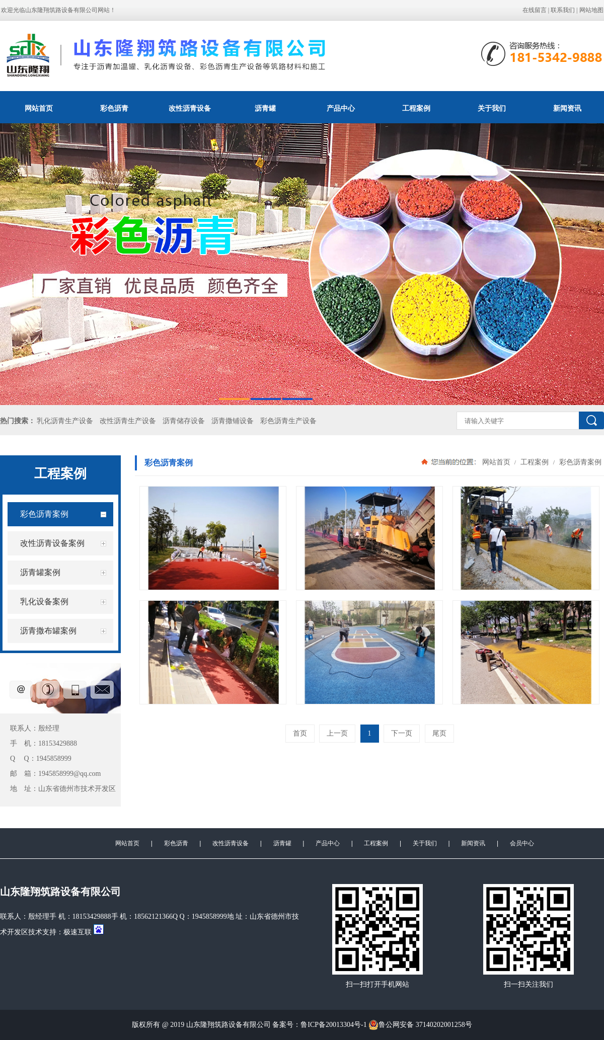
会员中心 (522, 843)
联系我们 (563, 10)
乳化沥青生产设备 (65, 421)
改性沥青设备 (190, 108)
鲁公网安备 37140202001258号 (420, 1025)
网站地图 (591, 10)
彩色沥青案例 (579, 462)
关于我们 (492, 108)
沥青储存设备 (184, 421)
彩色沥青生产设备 (288, 421)
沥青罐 (265, 108)
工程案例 (416, 108)
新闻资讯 (473, 843)
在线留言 (534, 10)
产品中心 (341, 108)
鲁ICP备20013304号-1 (333, 1024)
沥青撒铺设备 (232, 421)
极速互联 (77, 932)
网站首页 (39, 108)
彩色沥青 (114, 108)
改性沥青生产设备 (128, 421)
